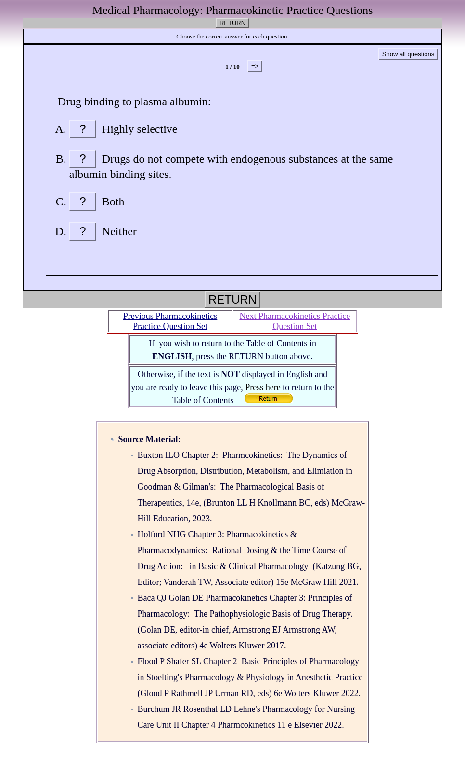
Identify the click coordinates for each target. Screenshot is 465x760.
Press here (262, 387)
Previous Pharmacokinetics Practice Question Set (170, 321)
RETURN (232, 22)
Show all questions (408, 54)
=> (254, 66)
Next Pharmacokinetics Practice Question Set (294, 321)
